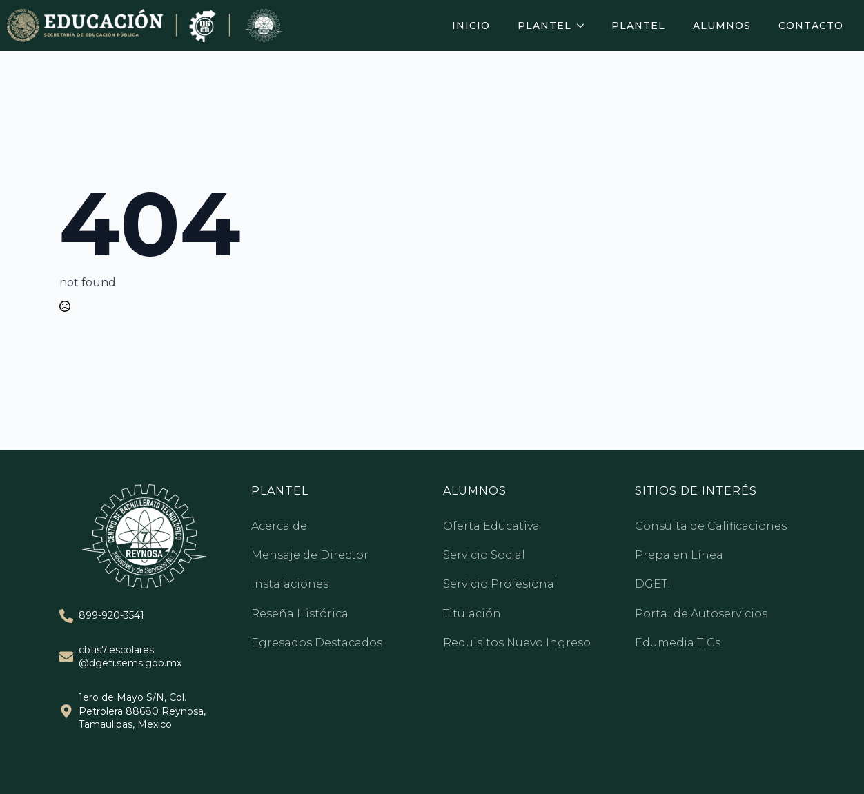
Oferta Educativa (491, 526)
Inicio (471, 25)
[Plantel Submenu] (584, 25)
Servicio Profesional (500, 583)
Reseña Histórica (299, 613)
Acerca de (279, 526)
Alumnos (722, 25)
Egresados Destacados (316, 642)
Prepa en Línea (679, 555)
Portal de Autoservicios (701, 613)
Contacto (810, 25)
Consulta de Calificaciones (711, 526)
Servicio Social (484, 555)
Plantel (544, 25)
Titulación (472, 613)
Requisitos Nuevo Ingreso (517, 642)
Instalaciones (289, 583)
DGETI (653, 583)
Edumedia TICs (677, 642)
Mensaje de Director (310, 555)
